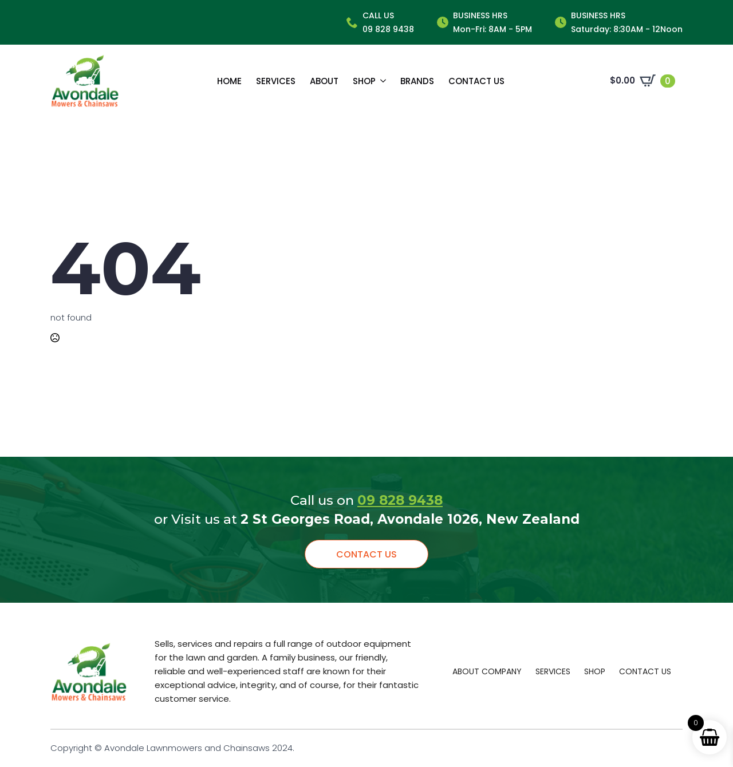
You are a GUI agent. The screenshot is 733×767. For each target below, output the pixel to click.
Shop (364, 81)
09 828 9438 (400, 500)
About (324, 81)
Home (229, 81)
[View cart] (642, 80)
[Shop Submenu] (381, 81)
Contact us (476, 81)
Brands (417, 81)
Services (275, 81)
